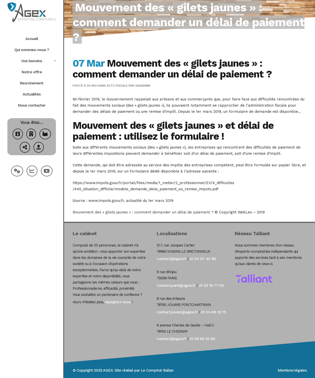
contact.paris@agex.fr (176, 285)
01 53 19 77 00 (211, 285)
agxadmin (142, 85)
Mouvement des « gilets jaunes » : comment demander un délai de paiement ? (143, 212)
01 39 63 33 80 (202, 338)
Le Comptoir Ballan (157, 370)
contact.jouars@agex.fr (177, 312)
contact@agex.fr (171, 258)
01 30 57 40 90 (203, 258)
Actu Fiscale (117, 85)
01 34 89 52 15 (213, 312)
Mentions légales (292, 370)
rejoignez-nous (118, 302)
